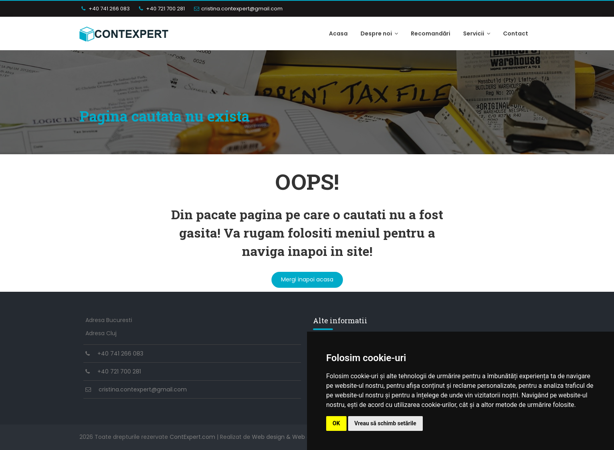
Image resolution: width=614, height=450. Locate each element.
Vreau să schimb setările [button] (385, 423)
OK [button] (336, 423)
